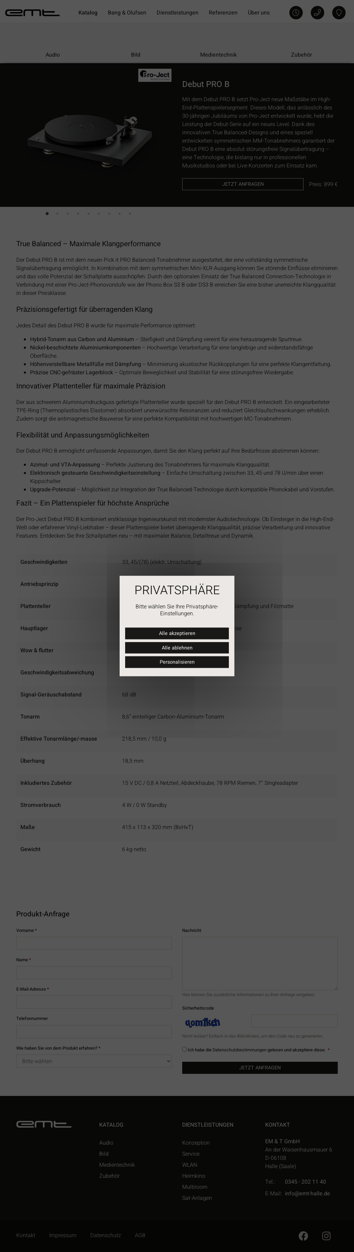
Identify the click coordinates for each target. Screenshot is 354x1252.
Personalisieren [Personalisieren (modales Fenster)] (177, 662)
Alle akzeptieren (177, 633)
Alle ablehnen (177, 647)
